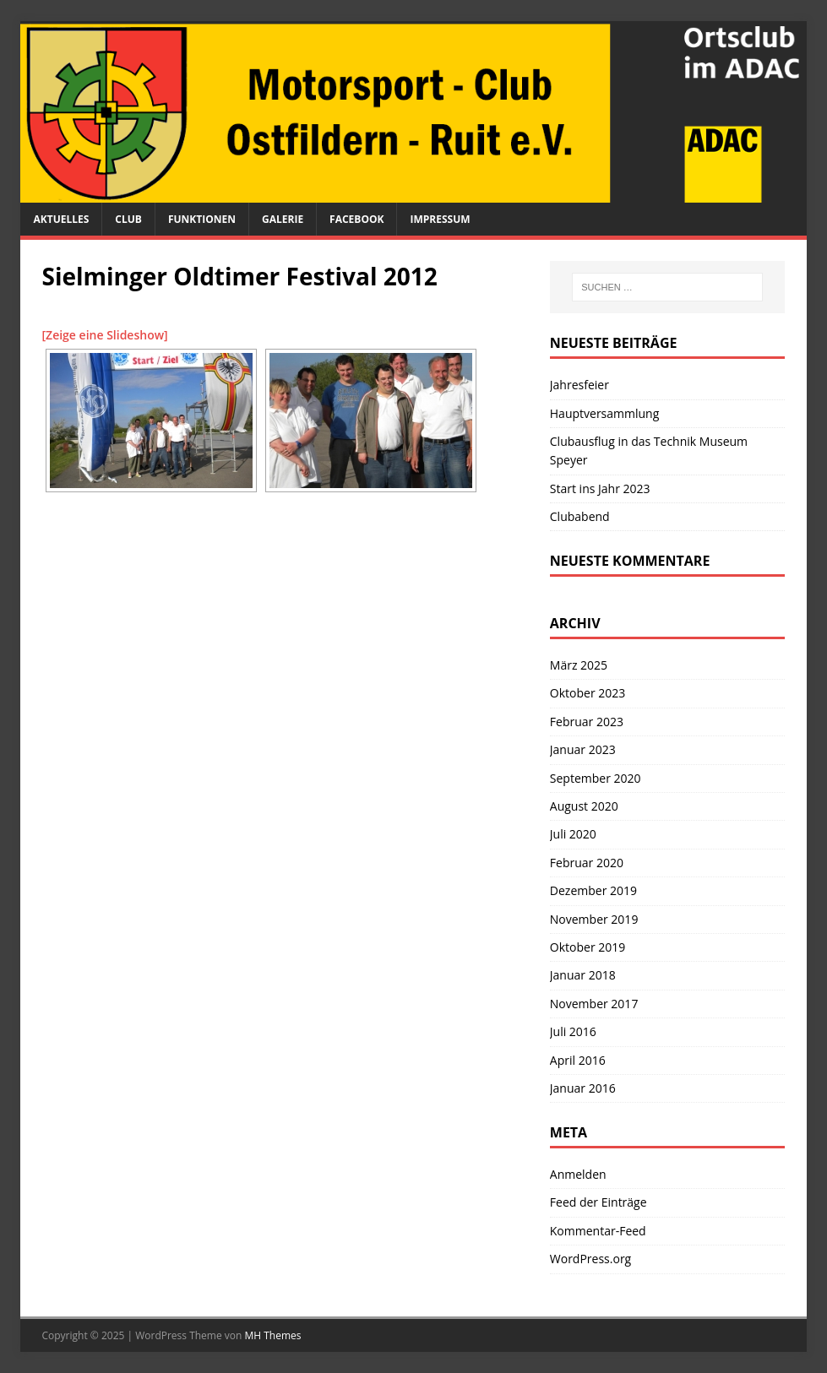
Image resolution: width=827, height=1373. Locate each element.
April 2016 (578, 1060)
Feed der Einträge (598, 1202)
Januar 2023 (583, 749)
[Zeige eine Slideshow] (104, 335)
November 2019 (594, 919)
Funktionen (202, 219)
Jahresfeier (579, 385)
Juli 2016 (573, 1031)
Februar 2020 (586, 863)
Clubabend (580, 516)
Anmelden (578, 1174)
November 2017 (594, 1004)
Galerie (282, 219)
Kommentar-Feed (598, 1231)
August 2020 (584, 806)
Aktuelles (61, 219)
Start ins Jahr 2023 (600, 488)
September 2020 (595, 778)
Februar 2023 (586, 722)
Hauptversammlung (605, 413)
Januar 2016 (583, 1088)
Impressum (440, 219)
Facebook (356, 219)
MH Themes (273, 1335)
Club (128, 219)
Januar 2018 (583, 975)
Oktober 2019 (587, 947)
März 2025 (578, 665)
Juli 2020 (573, 834)
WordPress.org (590, 1259)
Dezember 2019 (593, 890)
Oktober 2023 (587, 693)
